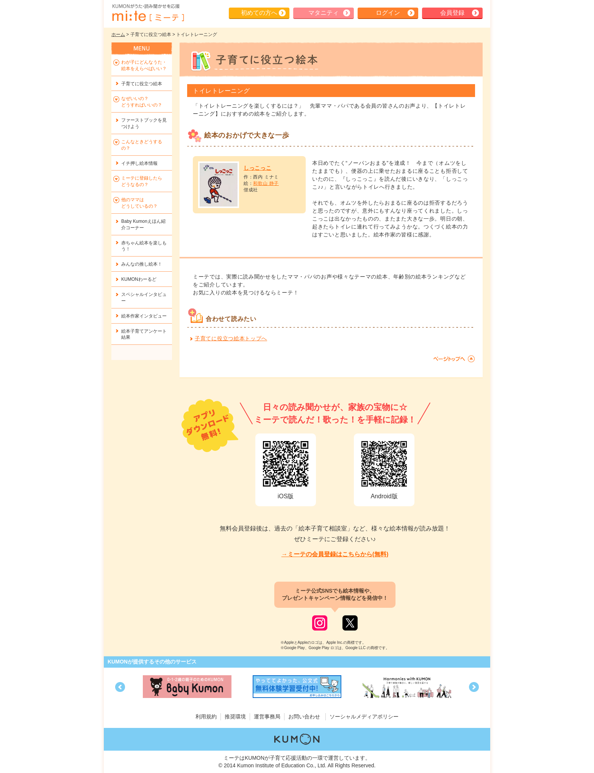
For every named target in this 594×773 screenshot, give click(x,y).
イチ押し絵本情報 (139, 163)
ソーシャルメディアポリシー (364, 717)
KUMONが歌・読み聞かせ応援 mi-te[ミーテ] (147, 13)
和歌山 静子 (266, 183)
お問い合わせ (304, 717)
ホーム (118, 34)
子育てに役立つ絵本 (141, 83)
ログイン (388, 12)
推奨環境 (235, 717)
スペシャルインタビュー (144, 298)
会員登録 (452, 12)
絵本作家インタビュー (144, 316)
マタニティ (323, 12)
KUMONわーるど (138, 279)
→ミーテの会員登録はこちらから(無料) (335, 554)
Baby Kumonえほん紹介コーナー (143, 224)
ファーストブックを (144, 123)
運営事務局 (267, 717)
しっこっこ (258, 168)
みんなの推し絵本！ (141, 264)
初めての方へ (259, 12)
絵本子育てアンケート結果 (144, 334)
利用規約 (206, 717)
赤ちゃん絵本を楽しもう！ (144, 246)
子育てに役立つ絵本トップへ (231, 338)
